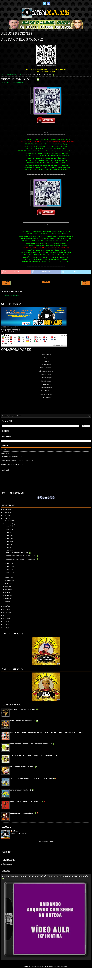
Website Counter (7, 864)
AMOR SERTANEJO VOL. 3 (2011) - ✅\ (23, 767)
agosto (7, 583)
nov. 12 (8, 544)
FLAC (19, 75)
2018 (5, 618)
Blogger (51, 841)
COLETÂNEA (11, 75)
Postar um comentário (12, 295)
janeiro (7, 602)
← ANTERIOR (6, 282)
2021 (5, 609)
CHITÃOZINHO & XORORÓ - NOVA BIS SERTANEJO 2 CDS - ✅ (32, 744)
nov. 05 (9, 569)
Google (10, 271)
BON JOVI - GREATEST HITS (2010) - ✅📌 (25, 709)
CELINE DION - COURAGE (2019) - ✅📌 (24, 813)
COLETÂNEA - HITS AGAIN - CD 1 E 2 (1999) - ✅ (22, 559)
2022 (5, 606)
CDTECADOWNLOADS (45, 966)
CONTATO (5, 453)
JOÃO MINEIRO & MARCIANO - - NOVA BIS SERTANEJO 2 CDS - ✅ (33, 755)
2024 (5, 515)
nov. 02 (9, 572)
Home (4, 75)
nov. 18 (8, 535)
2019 (5, 615)
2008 (5, 624)
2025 (5, 512)
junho (7, 589)
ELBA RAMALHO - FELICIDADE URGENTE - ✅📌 (27, 801)
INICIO (46, 282)
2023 (5, 518)
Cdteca (15, 831)
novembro (8, 524)
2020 (5, 612)
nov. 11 (8, 547)
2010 (5, 621)
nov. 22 (9, 532)
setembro (8, 580)
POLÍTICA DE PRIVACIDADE (12, 457)
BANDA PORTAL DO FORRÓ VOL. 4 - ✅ (24, 721)
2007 (5, 628)
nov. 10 (8, 550)
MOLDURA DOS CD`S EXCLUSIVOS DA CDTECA (18, 460)
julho (7, 586)
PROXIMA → (86, 282)
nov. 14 (8, 541)
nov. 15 (8, 538)
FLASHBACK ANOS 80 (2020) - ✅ (22, 790)
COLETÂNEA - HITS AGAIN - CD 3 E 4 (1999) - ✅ (20, 79)
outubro (8, 577)
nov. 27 (9, 526)
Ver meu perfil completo (19, 834)
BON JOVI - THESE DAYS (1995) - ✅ (18, 553)
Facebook (41, 271)
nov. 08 (9, 566)
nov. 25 (9, 529)
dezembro (8, 521)
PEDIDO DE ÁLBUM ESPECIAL (12, 464)
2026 (5, 509)
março (7, 598)
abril (6, 595)
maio (6, 592)
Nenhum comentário (18, 82)
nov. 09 (9, 563)
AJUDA (4, 449)
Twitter (70, 271)
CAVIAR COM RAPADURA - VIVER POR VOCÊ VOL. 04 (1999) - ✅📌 (33, 778)
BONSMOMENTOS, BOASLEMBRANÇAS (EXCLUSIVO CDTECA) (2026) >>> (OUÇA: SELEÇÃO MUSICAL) (47, 732)
